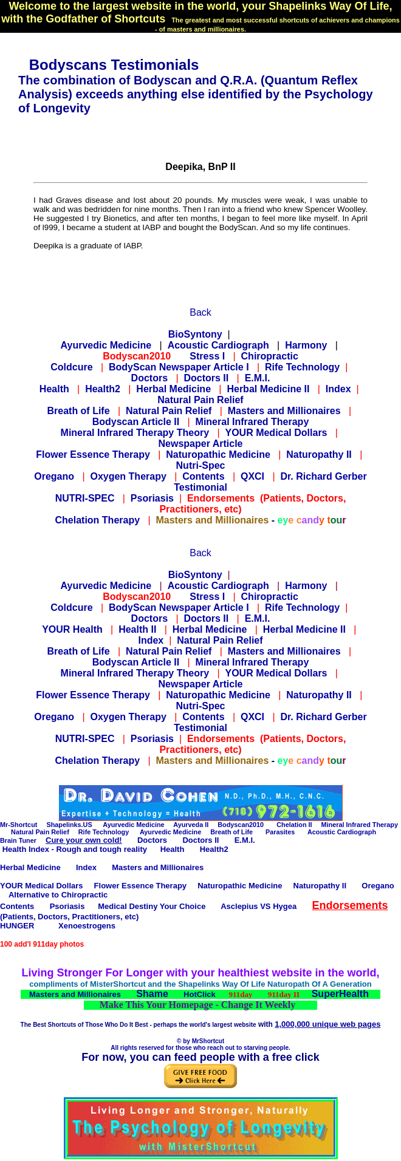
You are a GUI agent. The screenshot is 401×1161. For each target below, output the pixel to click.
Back (200, 312)
